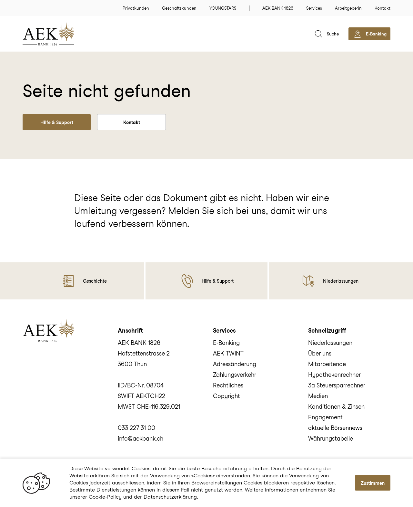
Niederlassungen (330, 342)
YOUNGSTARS (222, 8)
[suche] (326, 34)
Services (314, 8)
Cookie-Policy (105, 497)
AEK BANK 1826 (277, 8)
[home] (58, 33)
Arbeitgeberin (348, 8)
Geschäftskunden (179, 8)
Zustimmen (373, 483)
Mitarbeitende (327, 364)
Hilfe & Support (56, 122)
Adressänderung (234, 364)
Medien (318, 396)
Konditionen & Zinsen (336, 406)
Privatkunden (136, 8)
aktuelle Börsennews (335, 427)
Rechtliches (228, 385)
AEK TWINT (228, 353)
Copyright (226, 396)
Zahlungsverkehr (234, 374)
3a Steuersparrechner (336, 385)
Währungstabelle (330, 438)
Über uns (319, 353)
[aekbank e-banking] (369, 33)
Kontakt (382, 8)
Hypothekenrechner (334, 374)
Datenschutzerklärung (170, 497)
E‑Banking (226, 342)
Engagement (325, 417)
